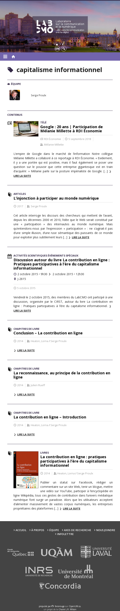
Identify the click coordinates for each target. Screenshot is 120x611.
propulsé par (45, 606)
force (60, 606)
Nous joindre (105, 530)
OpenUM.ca (75, 606)
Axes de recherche (77, 530)
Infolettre (65, 534)
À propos (37, 530)
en (57, 49)
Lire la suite (80, 237)
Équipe (54, 530)
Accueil (21, 530)
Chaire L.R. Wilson (67, 609)
